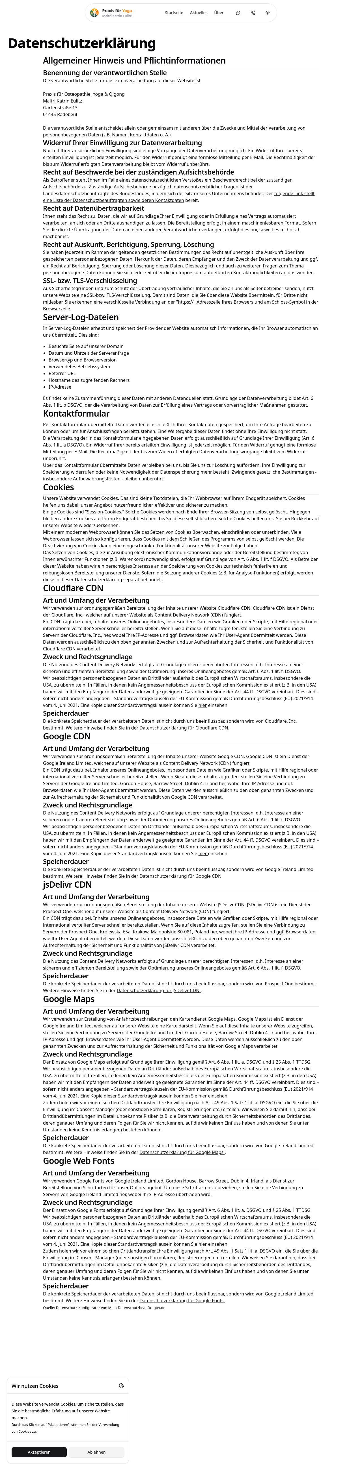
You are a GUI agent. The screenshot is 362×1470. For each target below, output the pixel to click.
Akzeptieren (39, 1452)
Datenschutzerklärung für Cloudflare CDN (183, 728)
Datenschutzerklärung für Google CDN (180, 876)
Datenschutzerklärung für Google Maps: (182, 1152)
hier (203, 705)
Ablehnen (96, 1452)
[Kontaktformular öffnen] (238, 12)
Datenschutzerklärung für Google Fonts (182, 1300)
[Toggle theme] (267, 12)
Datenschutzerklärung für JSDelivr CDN (159, 990)
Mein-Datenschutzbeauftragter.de (136, 1307)
